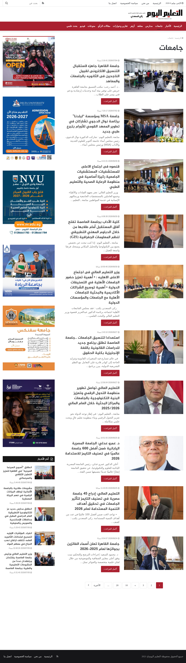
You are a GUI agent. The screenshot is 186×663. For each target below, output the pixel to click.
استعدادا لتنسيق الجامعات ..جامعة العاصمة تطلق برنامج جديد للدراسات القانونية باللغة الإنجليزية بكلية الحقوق (92, 345)
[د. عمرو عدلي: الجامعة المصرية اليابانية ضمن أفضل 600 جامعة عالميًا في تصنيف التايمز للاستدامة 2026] (153, 453)
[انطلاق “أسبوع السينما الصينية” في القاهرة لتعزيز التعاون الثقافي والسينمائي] (45, 472)
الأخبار (168, 26)
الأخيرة (94, 585)
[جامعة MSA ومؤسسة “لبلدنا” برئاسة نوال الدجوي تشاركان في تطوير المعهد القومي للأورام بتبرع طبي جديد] (153, 125)
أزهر (132, 26)
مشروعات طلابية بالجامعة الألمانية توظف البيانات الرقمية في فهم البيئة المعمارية (17, 493)
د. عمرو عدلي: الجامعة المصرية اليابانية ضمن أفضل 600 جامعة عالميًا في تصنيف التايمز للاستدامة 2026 (92, 451)
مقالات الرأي (104, 26)
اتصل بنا (113, 3)
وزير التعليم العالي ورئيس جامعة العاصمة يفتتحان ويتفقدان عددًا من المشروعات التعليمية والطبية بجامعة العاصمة (18, 561)
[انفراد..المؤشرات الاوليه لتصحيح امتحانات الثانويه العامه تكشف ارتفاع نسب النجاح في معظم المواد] (45, 538)
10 (126, 585)
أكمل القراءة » (110, 101)
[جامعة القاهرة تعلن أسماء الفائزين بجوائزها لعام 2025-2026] (153, 553)
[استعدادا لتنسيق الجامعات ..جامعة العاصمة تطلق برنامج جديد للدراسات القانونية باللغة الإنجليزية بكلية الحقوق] (153, 347)
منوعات (91, 26)
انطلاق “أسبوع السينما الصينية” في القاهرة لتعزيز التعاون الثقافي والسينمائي (17, 472)
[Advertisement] (93, 615)
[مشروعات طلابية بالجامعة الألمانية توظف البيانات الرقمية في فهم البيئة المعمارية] (45, 493)
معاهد (140, 26)
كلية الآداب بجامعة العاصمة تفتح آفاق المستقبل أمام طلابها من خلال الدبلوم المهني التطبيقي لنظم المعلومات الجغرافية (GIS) (94, 229)
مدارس (149, 26)
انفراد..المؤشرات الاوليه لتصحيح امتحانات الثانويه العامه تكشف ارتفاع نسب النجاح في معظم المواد (18, 538)
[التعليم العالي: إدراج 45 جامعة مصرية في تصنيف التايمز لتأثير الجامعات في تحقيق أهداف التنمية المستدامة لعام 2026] (153, 503)
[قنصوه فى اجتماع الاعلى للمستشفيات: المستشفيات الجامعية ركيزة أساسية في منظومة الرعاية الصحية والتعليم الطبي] (153, 176)
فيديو (82, 26)
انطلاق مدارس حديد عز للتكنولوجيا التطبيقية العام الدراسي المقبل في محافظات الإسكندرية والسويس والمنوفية (18, 516)
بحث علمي (71, 26)
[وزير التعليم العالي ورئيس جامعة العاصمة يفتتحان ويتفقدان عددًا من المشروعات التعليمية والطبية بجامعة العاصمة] (45, 559)
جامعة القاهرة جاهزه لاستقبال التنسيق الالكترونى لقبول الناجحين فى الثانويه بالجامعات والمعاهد (95, 73)
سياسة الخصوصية (129, 3)
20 (117, 585)
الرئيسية (157, 3)
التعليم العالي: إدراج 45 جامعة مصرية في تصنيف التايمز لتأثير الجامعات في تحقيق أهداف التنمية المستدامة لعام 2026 (96, 501)
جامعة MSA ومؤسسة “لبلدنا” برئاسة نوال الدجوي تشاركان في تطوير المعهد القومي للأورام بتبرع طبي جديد (93, 124)
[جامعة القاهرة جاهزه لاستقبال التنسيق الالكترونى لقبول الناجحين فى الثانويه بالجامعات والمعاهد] (153, 75)
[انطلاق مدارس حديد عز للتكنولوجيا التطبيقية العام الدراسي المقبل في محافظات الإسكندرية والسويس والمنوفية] (45, 514)
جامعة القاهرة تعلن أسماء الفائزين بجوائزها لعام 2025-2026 (93, 546)
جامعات (159, 26)
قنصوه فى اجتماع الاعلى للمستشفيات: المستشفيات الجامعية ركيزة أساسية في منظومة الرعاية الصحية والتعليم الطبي (95, 177)
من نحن (145, 3)
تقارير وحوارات (120, 26)
